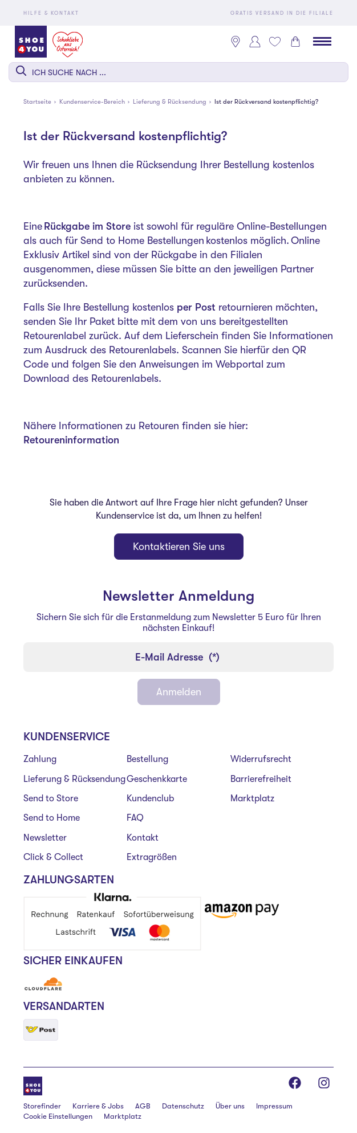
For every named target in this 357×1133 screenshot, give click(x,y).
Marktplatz (252, 798)
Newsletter (45, 838)
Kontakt (143, 838)
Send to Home (51, 818)
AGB (143, 1106)
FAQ (135, 818)
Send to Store (50, 798)
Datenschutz (183, 1106)
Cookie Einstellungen (57, 1116)
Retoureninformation (71, 440)
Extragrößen (152, 857)
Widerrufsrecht (260, 759)
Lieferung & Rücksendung (74, 779)
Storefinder (42, 1106)
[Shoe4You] (32, 1085)
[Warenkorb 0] (295, 41)
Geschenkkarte (157, 779)
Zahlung (39, 759)
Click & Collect (53, 857)
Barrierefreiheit (260, 779)
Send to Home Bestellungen (142, 240)
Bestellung (147, 759)
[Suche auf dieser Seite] (178, 72)
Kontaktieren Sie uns (179, 546)
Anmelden (178, 692)
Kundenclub (150, 798)
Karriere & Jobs (98, 1106)
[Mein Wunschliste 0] (275, 41)
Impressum (274, 1106)
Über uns (230, 1106)
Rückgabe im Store (87, 226)
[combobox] (178, 72)
